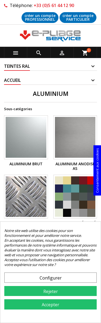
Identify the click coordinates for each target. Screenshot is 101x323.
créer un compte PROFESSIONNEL (40, 17)
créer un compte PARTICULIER (77, 17)
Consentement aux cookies (97, 170)
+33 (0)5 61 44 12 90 (54, 5)
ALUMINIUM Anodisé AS (75, 166)
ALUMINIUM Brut (26, 163)
